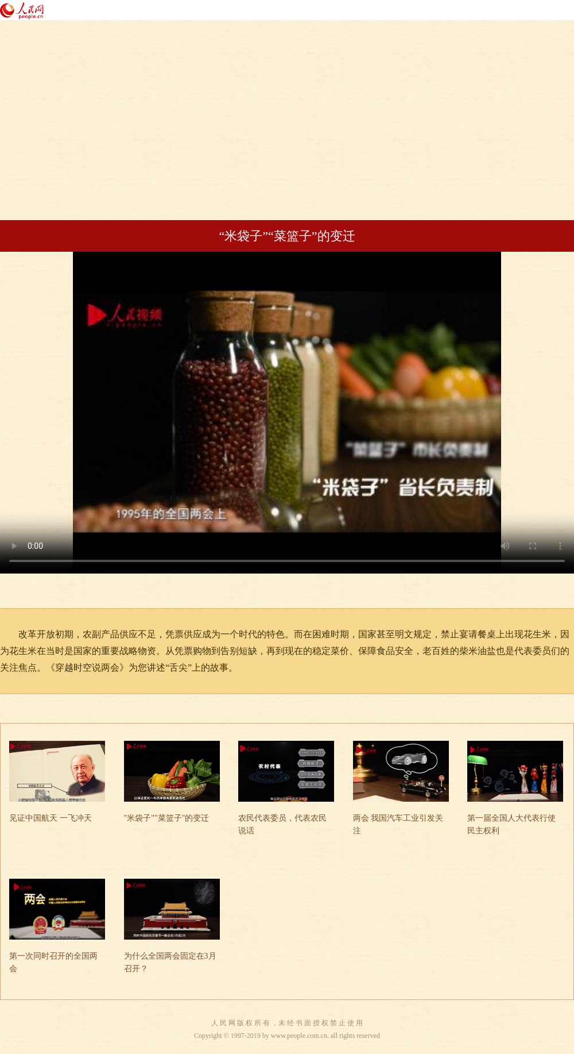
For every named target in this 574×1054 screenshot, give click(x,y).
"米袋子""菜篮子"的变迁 (167, 818)
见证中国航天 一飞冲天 (50, 818)
